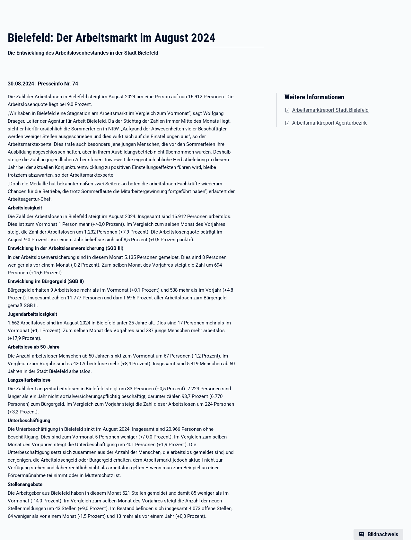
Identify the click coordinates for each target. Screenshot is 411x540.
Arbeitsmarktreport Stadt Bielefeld (330, 110)
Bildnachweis (383, 534)
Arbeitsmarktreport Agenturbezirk (329, 123)
